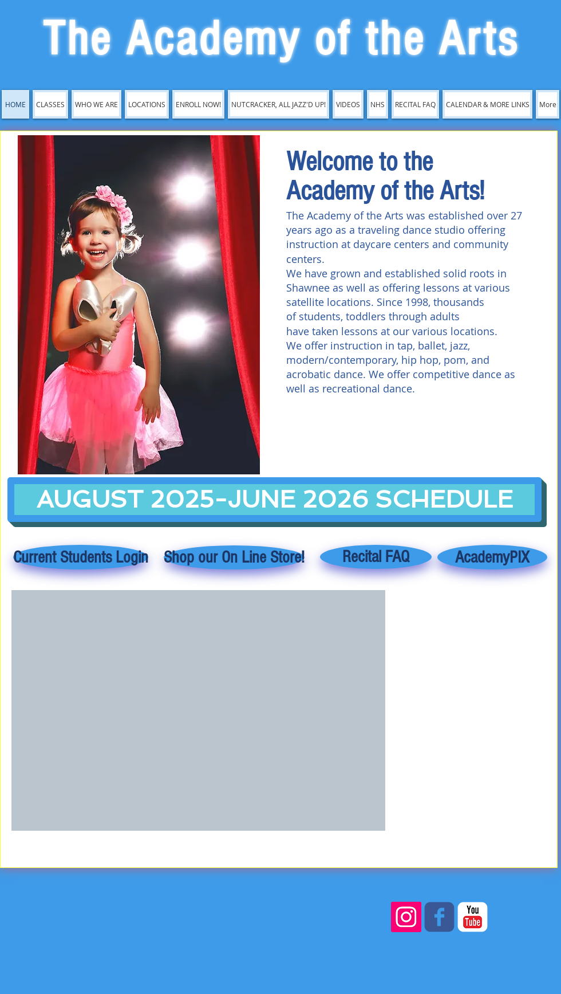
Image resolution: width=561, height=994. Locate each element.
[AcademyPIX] (492, 557)
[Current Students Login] (80, 557)
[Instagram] (406, 917)
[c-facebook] (439, 917)
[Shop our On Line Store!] (234, 557)
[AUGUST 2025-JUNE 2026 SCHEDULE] (274, 499)
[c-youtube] (472, 917)
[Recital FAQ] (376, 557)
